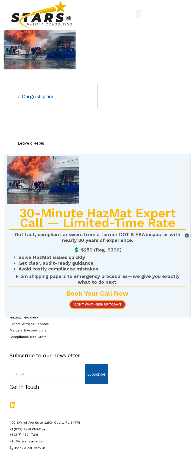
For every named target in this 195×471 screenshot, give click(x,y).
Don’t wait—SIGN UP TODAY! (97, 304)
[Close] (187, 235)
